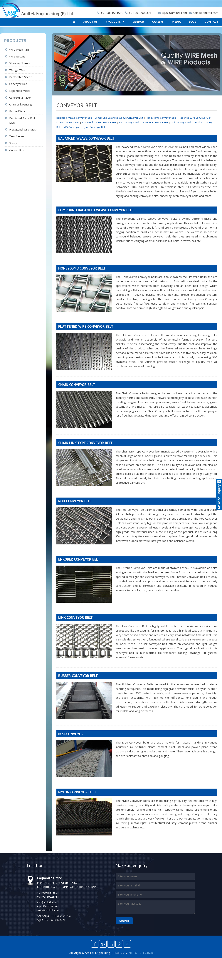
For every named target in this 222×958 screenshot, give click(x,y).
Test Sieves (16, 136)
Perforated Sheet (20, 77)
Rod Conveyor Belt (129, 122)
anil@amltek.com (47, 902)
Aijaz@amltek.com (171, 13)
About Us (90, 21)
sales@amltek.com (202, 13)
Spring (13, 143)
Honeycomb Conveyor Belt (161, 117)
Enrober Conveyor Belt (155, 122)
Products (113, 21)
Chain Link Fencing (20, 104)
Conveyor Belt (18, 84)
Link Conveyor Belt (181, 122)
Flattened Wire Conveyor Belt (195, 117)
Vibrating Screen (19, 63)
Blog (192, 21)
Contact (211, 21)
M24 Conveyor (72, 127)
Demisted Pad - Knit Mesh (22, 120)
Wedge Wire (17, 70)
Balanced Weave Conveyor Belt (74, 117)
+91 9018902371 (137, 13)
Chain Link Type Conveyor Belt (99, 122)
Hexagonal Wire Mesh (23, 129)
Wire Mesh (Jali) (19, 49)
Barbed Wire (17, 111)
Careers (158, 21)
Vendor (138, 21)
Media (176, 21)
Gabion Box (16, 150)
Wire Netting (17, 56)
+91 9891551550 (109, 13)
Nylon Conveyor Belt (94, 127)
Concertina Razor (20, 97)
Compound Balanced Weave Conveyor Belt (119, 117)
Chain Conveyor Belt (67, 122)
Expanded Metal (19, 91)
